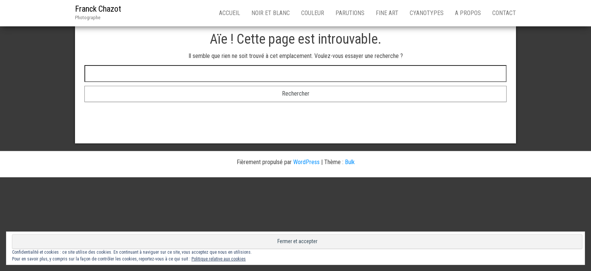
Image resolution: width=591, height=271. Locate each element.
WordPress (306, 162)
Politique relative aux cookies (218, 259)
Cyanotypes (427, 13)
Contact (504, 13)
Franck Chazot (98, 9)
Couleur (312, 13)
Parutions (349, 13)
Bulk (350, 162)
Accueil (229, 13)
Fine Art (387, 13)
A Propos (468, 13)
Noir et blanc (270, 13)
